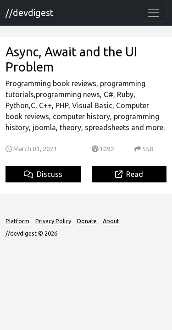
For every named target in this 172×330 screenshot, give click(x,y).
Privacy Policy (53, 221)
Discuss (43, 174)
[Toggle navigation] (153, 13)
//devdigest (30, 12)
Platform (17, 221)
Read (129, 174)
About (111, 221)
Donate (87, 221)
